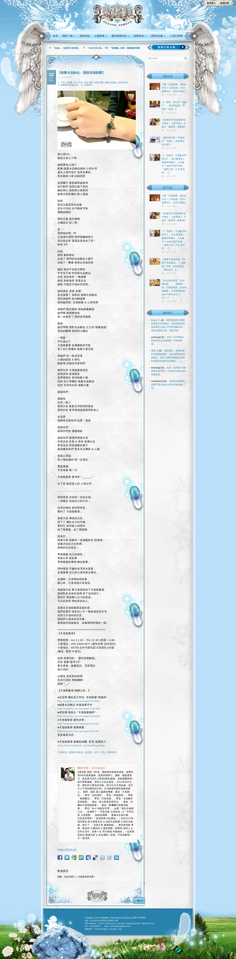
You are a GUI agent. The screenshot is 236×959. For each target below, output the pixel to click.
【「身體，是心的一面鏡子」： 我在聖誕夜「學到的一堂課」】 (174, 105)
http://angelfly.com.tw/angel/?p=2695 (78, 716)
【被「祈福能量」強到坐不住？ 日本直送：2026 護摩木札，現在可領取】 (174, 88)
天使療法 (62, 752)
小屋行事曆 (176, 35)
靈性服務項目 (120, 35)
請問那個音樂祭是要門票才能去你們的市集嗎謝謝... (168, 384)
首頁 (55, 35)
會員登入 (211, 3)
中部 (63, 82)
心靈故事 (100, 35)
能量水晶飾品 (111, 82)
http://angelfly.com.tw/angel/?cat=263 (78, 708)
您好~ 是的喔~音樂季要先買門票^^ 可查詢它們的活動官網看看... (168, 371)
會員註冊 (224, 3)
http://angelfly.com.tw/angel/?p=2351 (78, 723)
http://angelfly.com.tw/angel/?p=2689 (78, 701)
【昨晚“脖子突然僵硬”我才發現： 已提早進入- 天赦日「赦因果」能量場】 (174, 123)
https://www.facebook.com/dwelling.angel (80, 745)
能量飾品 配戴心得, (70, 85)
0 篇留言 (88, 85)
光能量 (69, 82)
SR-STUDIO (139, 917)
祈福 (96, 82)
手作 (81, 82)
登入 (75, 876)
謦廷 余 (154, 350)
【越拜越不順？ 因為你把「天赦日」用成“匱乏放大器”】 (173, 141)
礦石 (91, 82)
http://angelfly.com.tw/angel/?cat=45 (78, 731)
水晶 (86, 82)
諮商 (120, 82)
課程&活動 (158, 35)
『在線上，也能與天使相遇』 (66, 48)
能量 (101, 82)
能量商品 (140, 35)
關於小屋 (68, 35)
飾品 (126, 82)
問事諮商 (112, 752)
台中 (75, 82)
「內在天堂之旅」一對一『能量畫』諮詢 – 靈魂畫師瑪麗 (113, 48)
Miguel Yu (156, 320)
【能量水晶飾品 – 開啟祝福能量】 (81, 72)
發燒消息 (85, 35)
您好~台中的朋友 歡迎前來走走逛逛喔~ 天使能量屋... (167, 340)
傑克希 (88, 752)
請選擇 (169, 47)
